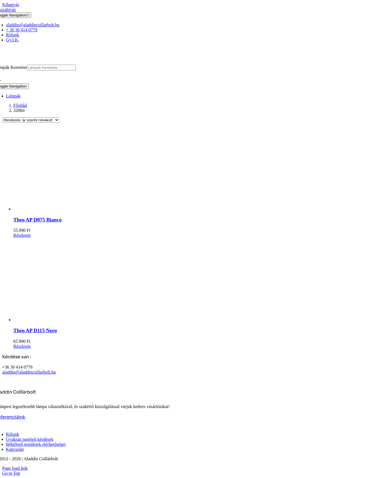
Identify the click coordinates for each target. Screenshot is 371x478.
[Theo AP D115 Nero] (191, 280)
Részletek (22, 235)
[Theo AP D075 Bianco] (191, 169)
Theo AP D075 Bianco (37, 220)
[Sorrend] (30, 120)
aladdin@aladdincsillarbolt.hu (29, 372)
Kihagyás (10, 4)
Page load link (15, 468)
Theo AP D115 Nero (35, 330)
